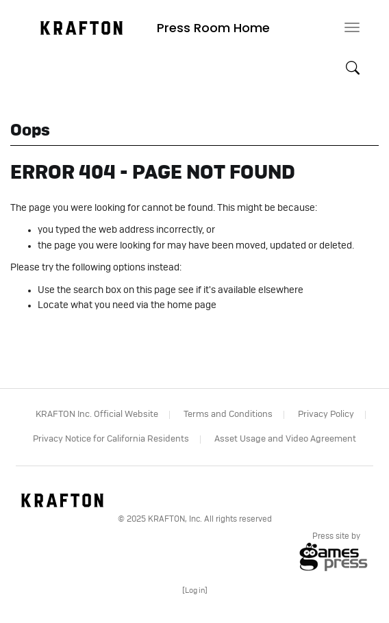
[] (195, 590)
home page (191, 305)
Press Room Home (213, 27)
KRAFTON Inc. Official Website (97, 414)
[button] (353, 68)
